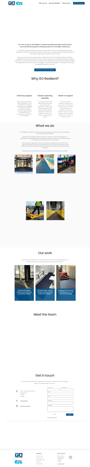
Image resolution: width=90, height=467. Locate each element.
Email (48, 391)
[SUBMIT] (69, 414)
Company (49, 400)
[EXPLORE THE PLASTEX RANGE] (45, 69)
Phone (48, 396)
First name (49, 387)
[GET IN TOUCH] (79, 3)
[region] (24, 283)
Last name (63, 387)
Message (49, 405)
